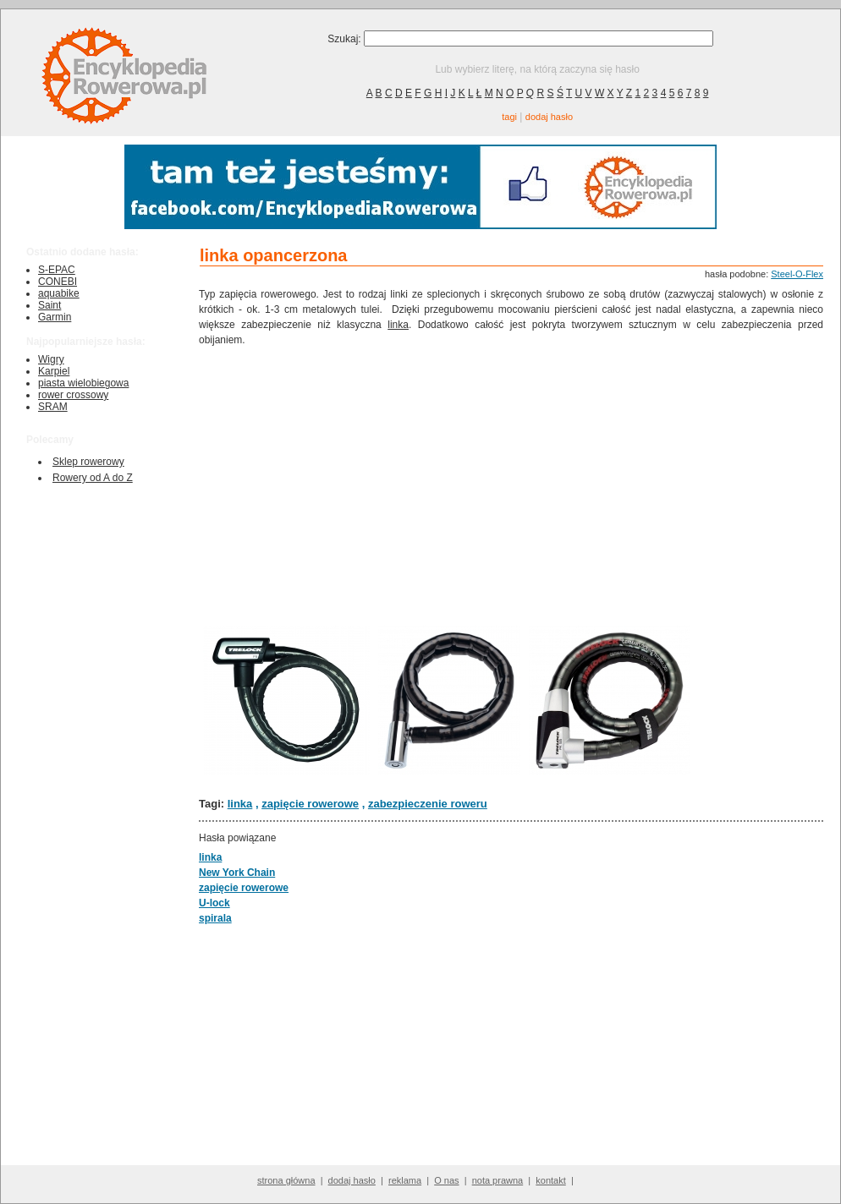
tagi (509, 117)
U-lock (214, 903)
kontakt (550, 1180)
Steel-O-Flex (797, 274)
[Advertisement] (511, 482)
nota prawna (498, 1180)
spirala (215, 918)
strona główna (286, 1180)
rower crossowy (73, 395)
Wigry (51, 359)
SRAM (53, 407)
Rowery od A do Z (92, 478)
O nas (446, 1180)
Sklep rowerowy (88, 462)
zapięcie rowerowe (310, 803)
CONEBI (57, 281)
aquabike (59, 293)
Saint (49, 305)
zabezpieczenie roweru (427, 803)
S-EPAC (56, 270)
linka (398, 325)
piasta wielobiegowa (83, 383)
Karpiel (53, 371)
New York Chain (237, 872)
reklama (404, 1180)
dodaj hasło (549, 117)
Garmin (54, 317)
